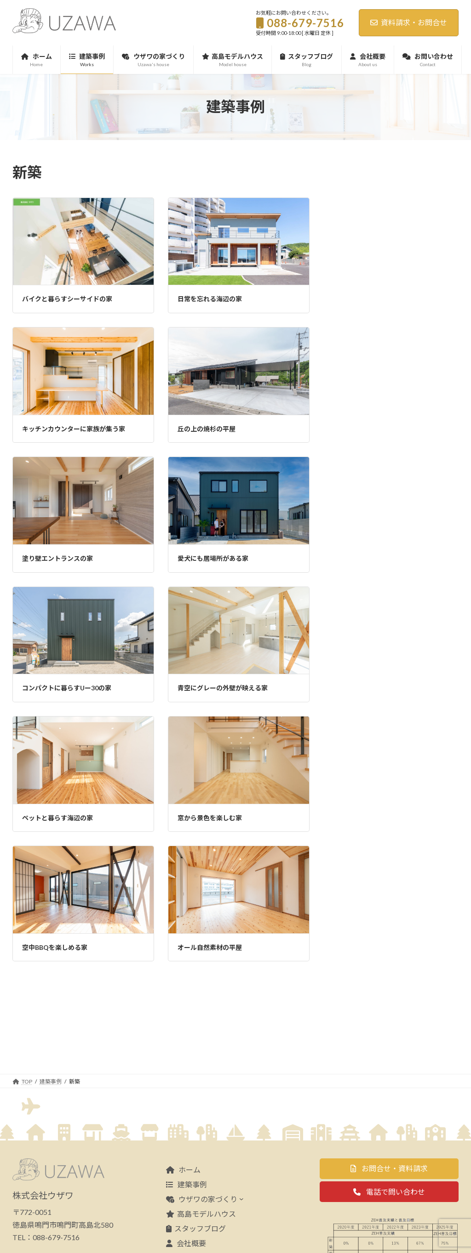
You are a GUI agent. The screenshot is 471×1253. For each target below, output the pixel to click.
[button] (389, 1127)
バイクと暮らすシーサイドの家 (67, 299)
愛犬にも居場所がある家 (213, 558)
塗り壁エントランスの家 (57, 558)
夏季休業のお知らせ (414, 250)
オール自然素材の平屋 (210, 947)
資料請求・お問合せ (408, 22)
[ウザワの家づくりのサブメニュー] (241, 1157)
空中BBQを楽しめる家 (54, 947)
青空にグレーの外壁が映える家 (223, 688)
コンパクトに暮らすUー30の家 (66, 688)
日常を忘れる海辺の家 (210, 299)
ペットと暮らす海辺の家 (57, 818)
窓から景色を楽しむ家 (210, 818)
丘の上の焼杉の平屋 (207, 429)
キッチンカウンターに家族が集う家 (73, 429)
